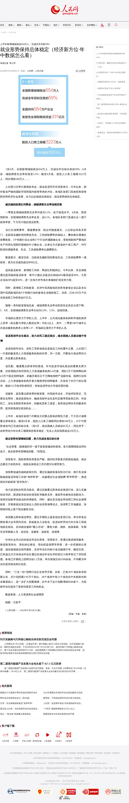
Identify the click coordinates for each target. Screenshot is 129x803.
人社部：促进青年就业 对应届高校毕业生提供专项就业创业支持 (72, 703)
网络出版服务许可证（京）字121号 (86, 773)
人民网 (3, 32)
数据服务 (81, 753)
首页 (2, 25)
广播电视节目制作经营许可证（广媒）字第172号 (97, 768)
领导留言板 (37, 736)
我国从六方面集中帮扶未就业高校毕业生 (18, 692)
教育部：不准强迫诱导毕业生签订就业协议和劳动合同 (68, 698)
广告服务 (55, 753)
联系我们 (116, 753)
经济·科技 (12, 32)
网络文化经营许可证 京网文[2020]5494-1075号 (53, 773)
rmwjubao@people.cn (99, 763)
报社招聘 (37, 753)
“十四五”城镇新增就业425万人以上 (59, 709)
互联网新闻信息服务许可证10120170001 (28, 768)
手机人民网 (26, 736)
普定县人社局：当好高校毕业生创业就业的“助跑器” (23, 709)
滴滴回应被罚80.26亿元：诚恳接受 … (112, 82)
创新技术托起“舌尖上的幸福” (109, 88)
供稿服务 (72, 753)
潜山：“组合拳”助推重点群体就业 (15, 714)
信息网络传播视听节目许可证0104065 (18, 773)
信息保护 (107, 753)
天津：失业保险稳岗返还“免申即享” (16, 703)
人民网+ (15, 736)
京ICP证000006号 (108, 773)
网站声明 (90, 753)
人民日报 (5, 736)
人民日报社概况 (15, 753)
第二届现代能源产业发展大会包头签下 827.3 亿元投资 (30, 663)
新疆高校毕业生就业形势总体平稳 (58, 714)
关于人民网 (27, 753)
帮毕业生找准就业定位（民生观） (15, 698)
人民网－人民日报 (35, 71)
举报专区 (67, 25)
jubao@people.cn (89, 758)
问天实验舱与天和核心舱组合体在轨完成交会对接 (28, 639)
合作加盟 (63, 753)
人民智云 (58, 736)
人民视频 (47, 736)
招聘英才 (46, 753)
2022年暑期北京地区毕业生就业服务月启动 (62, 692)
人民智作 (68, 736)
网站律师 (98, 753)
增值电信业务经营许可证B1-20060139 (61, 768)
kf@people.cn (41, 763)
